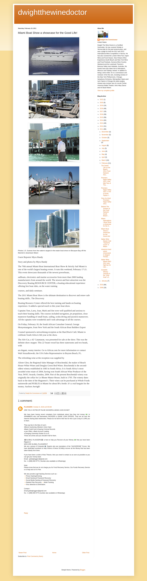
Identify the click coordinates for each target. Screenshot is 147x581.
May (103, 154)
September (105, 141)
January (104, 281)
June (103, 151)
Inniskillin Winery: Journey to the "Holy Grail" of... (105, 273)
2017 (102, 111)
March (104, 160)
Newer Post (22, 553)
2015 (102, 117)
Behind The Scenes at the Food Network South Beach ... (105, 211)
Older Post (85, 553)
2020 (102, 102)
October (104, 137)
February (105, 163)
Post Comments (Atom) (35, 556)
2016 (102, 114)
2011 (102, 129)
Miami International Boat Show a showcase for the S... (106, 222)
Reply (26, 513)
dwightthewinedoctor (52, 12)
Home (54, 553)
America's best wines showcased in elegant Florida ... (106, 253)
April (103, 157)
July (103, 148)
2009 (102, 287)
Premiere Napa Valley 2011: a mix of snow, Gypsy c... (106, 191)
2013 (102, 123)
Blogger (82, 570)
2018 (102, 108)
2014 (102, 120)
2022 (102, 99)
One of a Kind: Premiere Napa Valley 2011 (106, 201)
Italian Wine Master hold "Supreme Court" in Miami (106, 242)
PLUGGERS (28, 407)
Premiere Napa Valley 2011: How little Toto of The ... (106, 181)
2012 (102, 126)
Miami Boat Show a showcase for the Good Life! (105, 232)
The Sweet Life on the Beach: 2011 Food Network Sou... (105, 170)
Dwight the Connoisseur (108, 40)
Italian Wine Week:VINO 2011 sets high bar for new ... (106, 263)
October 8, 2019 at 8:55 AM (42, 407)
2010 (102, 285)
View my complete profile (106, 90)
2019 (102, 105)
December (105, 132)
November (105, 135)
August (104, 145)
